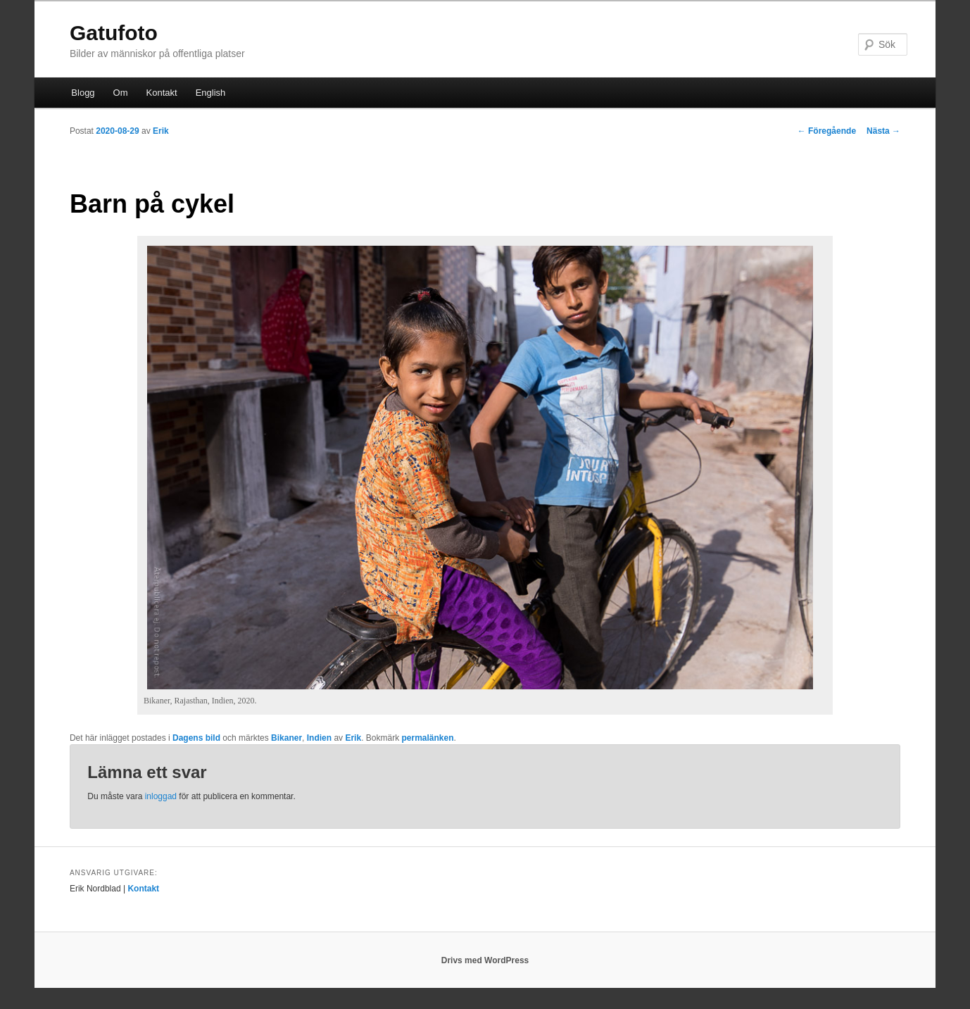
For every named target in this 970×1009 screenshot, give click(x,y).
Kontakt (161, 92)
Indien (319, 738)
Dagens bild (196, 738)
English (211, 92)
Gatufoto (114, 32)
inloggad (161, 796)
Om (120, 92)
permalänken (427, 738)
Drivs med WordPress (485, 960)
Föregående (827, 131)
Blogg (82, 92)
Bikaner (286, 738)
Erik (161, 131)
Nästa (883, 131)
